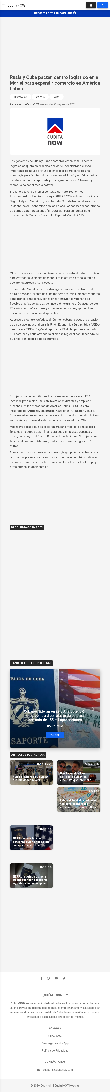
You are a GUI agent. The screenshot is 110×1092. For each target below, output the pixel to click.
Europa (40, 97)
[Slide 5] (52, 743)
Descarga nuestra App (55, 1043)
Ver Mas (55, 735)
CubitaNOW (16, 5)
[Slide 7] (64, 743)
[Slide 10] (83, 743)
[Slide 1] (26, 743)
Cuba (56, 97)
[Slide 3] (39, 743)
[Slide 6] (58, 743)
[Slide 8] (71, 743)
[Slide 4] (45, 743)
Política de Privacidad (55, 1050)
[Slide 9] (77, 743)
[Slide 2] (33, 743)
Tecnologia (20, 97)
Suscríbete (55, 1036)
